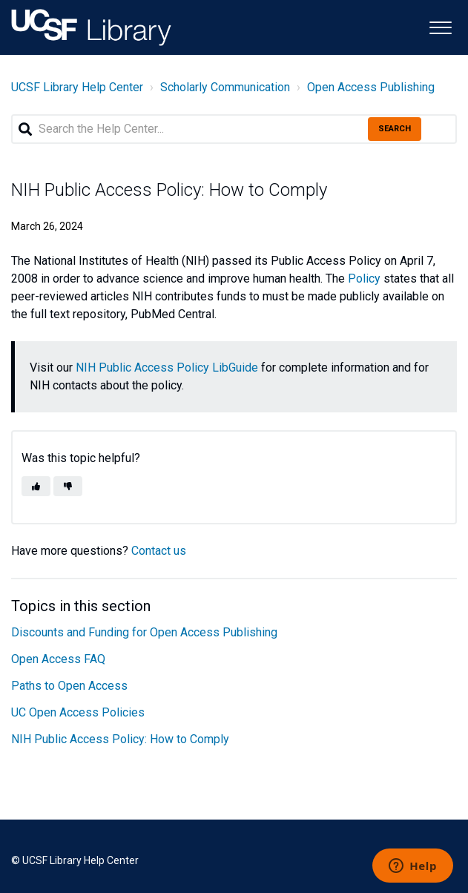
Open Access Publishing (371, 87)
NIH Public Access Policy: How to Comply (120, 739)
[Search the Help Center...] (234, 129)
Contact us (158, 551)
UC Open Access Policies (78, 712)
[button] (440, 26)
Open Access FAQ (58, 659)
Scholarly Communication (225, 87)
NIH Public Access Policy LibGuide (167, 367)
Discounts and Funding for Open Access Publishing (144, 632)
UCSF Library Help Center (77, 87)
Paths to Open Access (69, 686)
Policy (364, 278)
